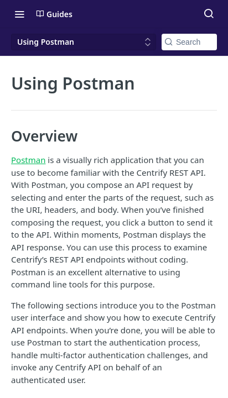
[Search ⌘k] (208, 14)
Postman (28, 159)
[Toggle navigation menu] (19, 14)
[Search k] (189, 42)
